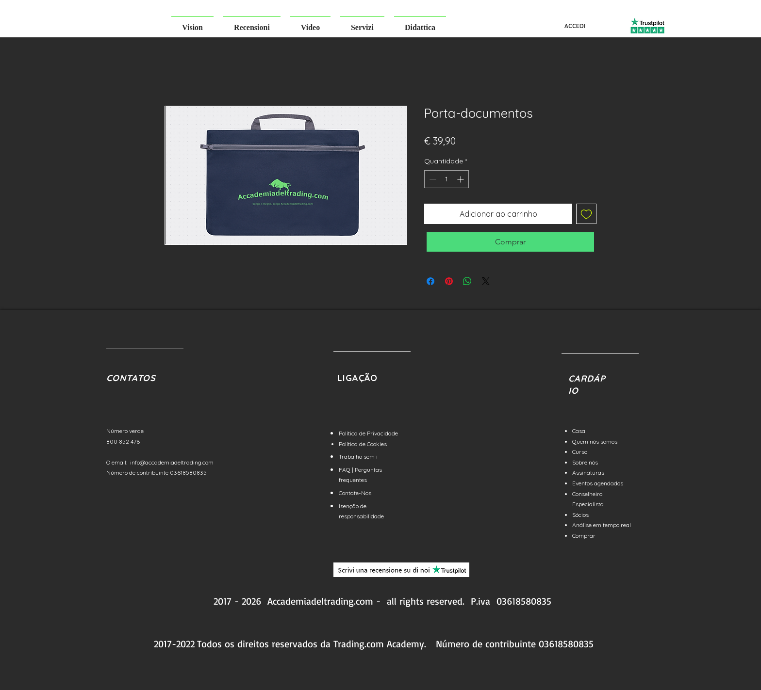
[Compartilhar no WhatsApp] (467, 281)
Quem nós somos (594, 441)
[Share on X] (486, 281)
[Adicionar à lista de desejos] (586, 214)
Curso (579, 451)
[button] (192, 23)
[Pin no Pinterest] (449, 281)
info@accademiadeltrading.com (172, 462)
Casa (578, 430)
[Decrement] (432, 179)
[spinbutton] (446, 179)
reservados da (301, 644)
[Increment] (461, 179)
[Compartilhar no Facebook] (430, 281)
